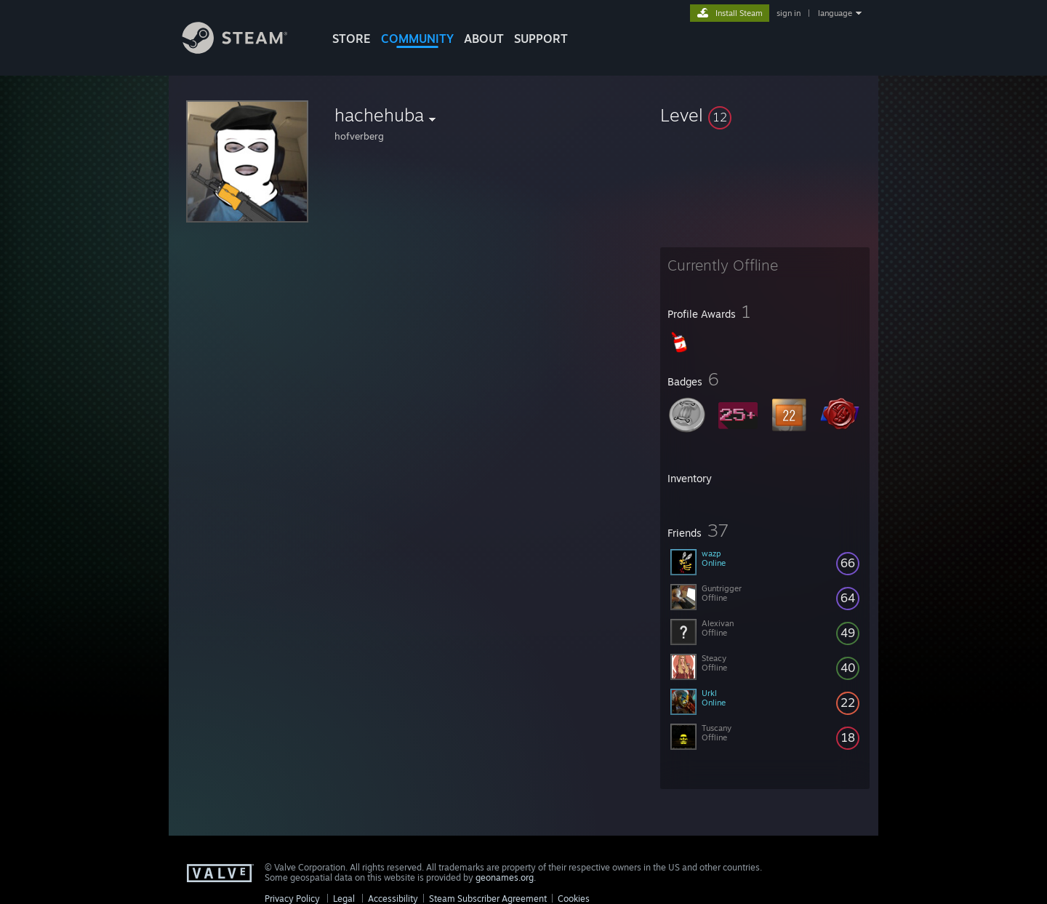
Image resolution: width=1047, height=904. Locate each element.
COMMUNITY (417, 38)
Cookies (574, 898)
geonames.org (505, 877)
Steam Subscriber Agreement (488, 898)
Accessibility (393, 898)
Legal (344, 898)
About (484, 38)
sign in (789, 13)
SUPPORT (541, 38)
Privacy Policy (292, 898)
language (835, 13)
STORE (351, 38)
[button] (765, 114)
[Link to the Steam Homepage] (246, 50)
